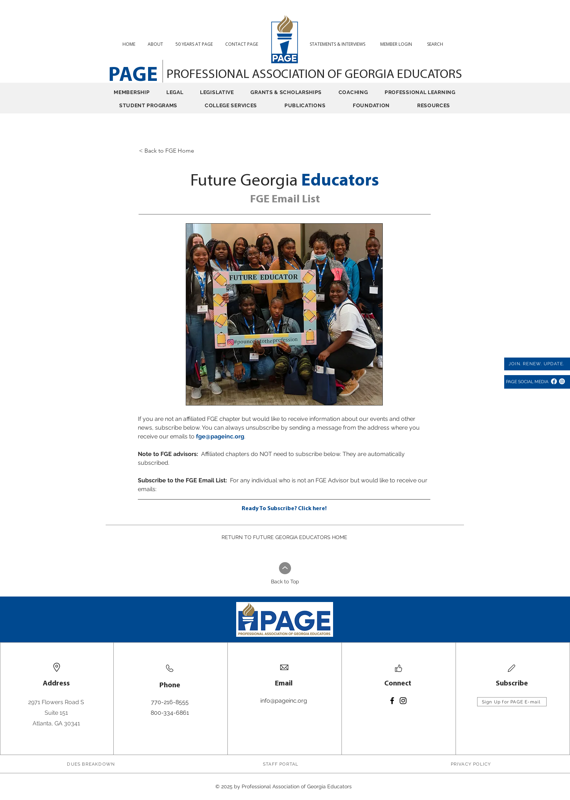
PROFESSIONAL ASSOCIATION (247, 74)
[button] (437, 44)
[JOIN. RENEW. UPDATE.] (537, 364)
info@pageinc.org (283, 700)
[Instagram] (562, 381)
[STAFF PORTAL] (281, 764)
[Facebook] (554, 381)
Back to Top (285, 581)
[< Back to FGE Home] (196, 150)
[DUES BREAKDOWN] (91, 764)
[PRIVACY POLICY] (471, 764)
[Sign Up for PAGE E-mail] (512, 701)
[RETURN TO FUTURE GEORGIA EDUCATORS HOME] (284, 537)
